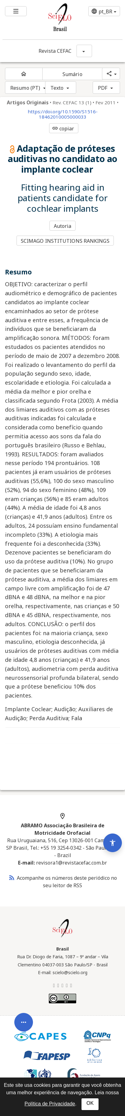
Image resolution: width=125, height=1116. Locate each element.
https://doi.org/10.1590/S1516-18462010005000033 (63, 114)
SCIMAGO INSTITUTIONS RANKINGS (65, 240)
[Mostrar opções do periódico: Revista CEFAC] (84, 51)
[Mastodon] (58, 985)
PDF (102, 87)
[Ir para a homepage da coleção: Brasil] (52, 19)
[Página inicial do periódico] (24, 74)
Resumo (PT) (25, 87)
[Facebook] (67, 985)
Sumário (72, 74)
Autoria (63, 226)
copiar (63, 128)
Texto (57, 87)
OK (90, 1103)
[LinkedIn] (62, 985)
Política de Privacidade (50, 1103)
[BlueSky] (54, 985)
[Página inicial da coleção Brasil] (62, 936)
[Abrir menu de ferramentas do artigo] (23, 1034)
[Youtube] (71, 985)
